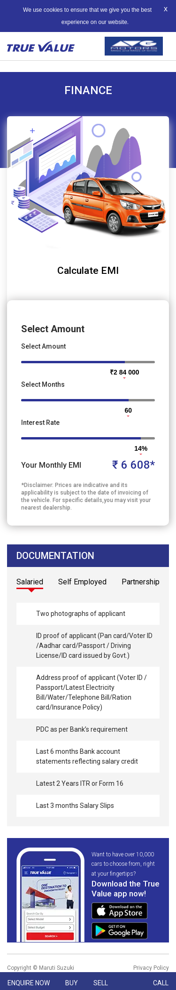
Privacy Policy (151, 968)
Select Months (43, 384)
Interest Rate (40, 422)
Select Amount (43, 346)
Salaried (29, 581)
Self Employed (82, 581)
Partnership (141, 581)
